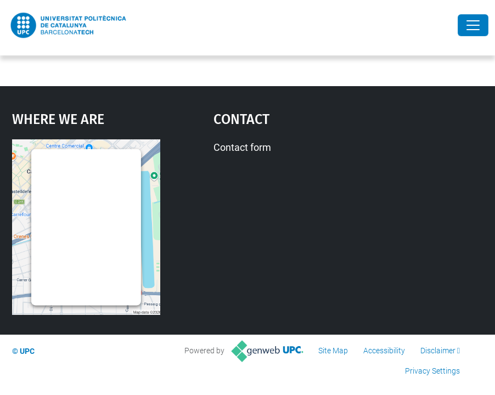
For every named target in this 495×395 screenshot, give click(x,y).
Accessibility (384, 350)
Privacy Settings (432, 370)
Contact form (242, 147)
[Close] (473, 25)
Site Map (333, 350)
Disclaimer (437, 350)
